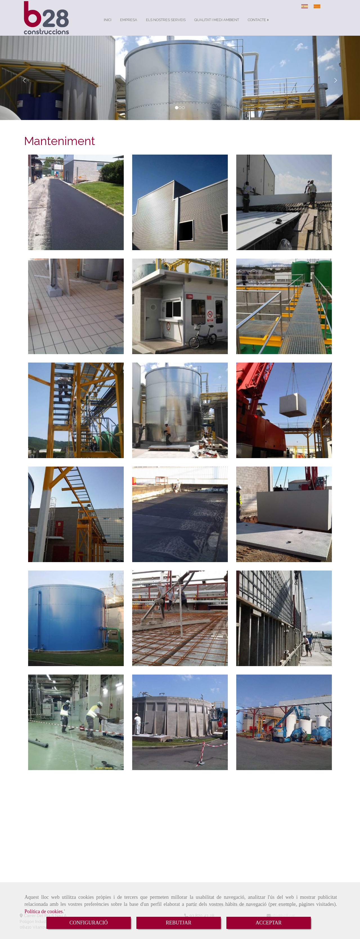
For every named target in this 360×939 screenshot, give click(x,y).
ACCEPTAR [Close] (269, 923)
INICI (107, 25)
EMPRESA (128, 25)
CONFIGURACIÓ (88, 923)
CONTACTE (259, 25)
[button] (27, 83)
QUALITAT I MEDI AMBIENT (216, 25)
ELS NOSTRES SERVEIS (166, 25)
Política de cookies (43, 911)
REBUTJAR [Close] (178, 923)
